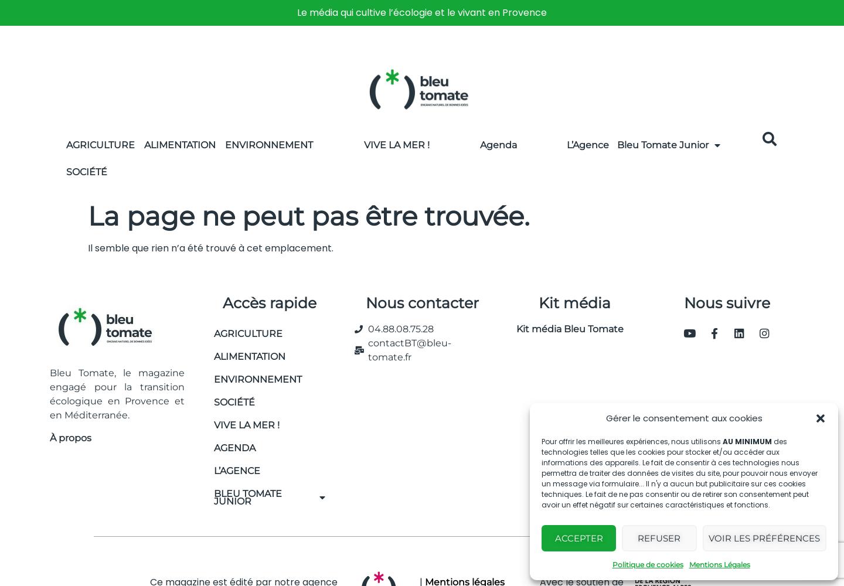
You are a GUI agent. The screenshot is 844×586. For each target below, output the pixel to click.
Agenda (498, 145)
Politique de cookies (647, 564)
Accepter (579, 538)
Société (86, 172)
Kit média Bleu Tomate (565, 329)
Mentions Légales (719, 564)
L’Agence (588, 145)
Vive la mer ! (247, 425)
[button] (820, 418)
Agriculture (100, 145)
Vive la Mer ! (397, 145)
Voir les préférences (764, 538)
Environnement (269, 145)
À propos (70, 438)
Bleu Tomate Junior (668, 145)
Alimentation (180, 145)
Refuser (659, 538)
